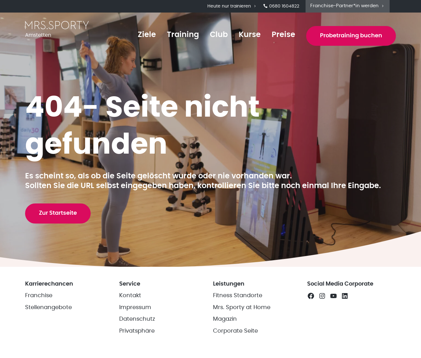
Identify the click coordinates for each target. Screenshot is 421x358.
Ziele (147, 35)
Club (219, 35)
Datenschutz (137, 319)
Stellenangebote (48, 307)
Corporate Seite (235, 331)
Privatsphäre (137, 331)
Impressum (135, 307)
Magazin (225, 319)
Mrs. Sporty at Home (241, 307)
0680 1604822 (281, 6)
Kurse (250, 35)
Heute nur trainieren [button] (232, 6)
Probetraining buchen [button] (351, 36)
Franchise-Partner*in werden (347, 5)
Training (183, 35)
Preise (283, 35)
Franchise (38, 295)
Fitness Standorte (237, 295)
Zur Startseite (58, 213)
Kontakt (130, 295)
